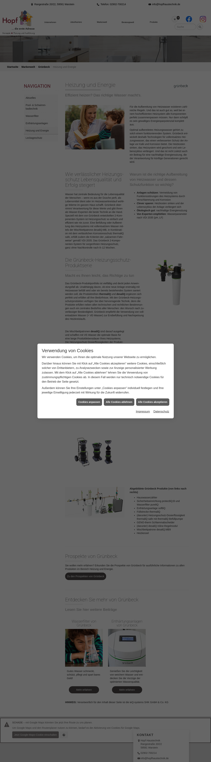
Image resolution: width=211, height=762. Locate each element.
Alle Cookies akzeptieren (152, 384)
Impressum (143, 394)
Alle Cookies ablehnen (119, 384)
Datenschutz (161, 394)
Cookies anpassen (89, 384)
